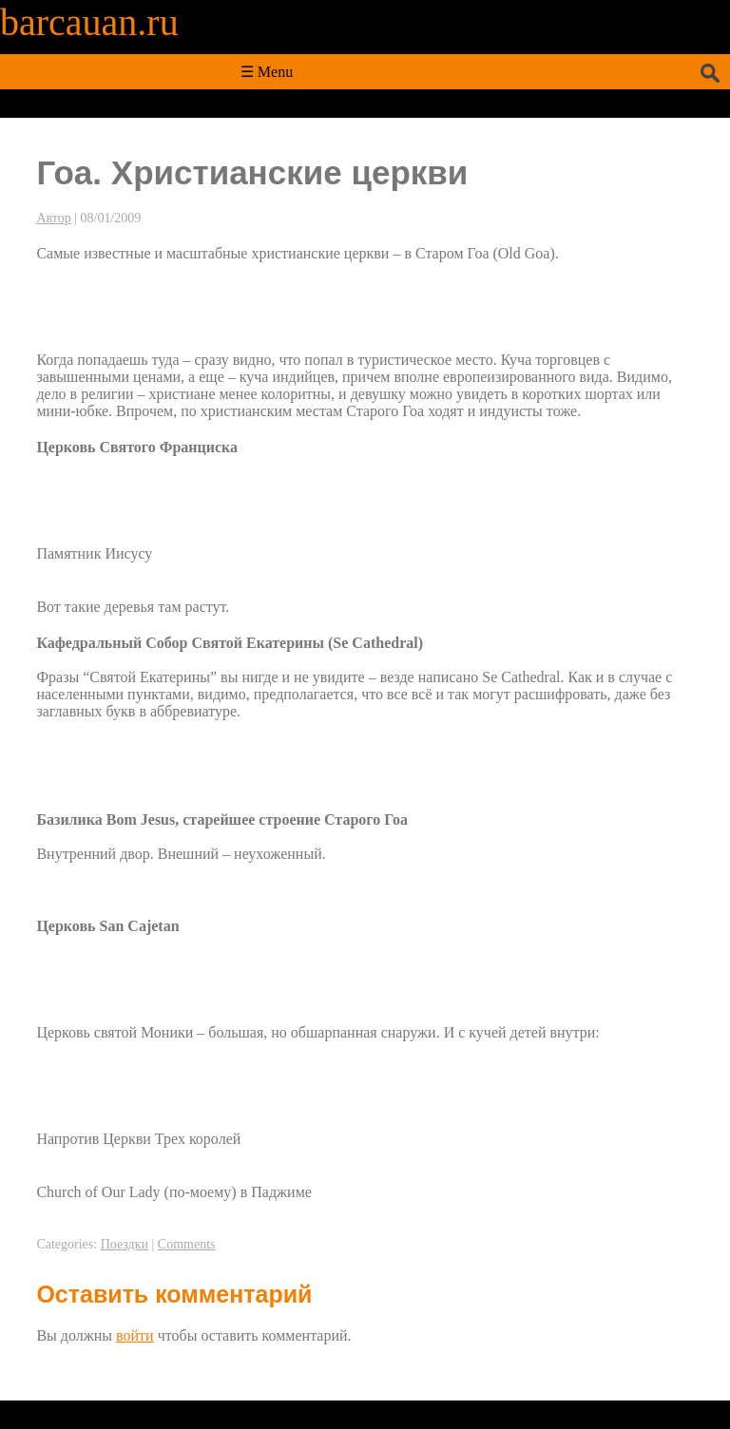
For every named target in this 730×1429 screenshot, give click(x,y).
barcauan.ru (89, 22)
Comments (187, 1244)
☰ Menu (266, 72)
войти (135, 1335)
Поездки (124, 1244)
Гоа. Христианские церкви (252, 172)
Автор (53, 218)
